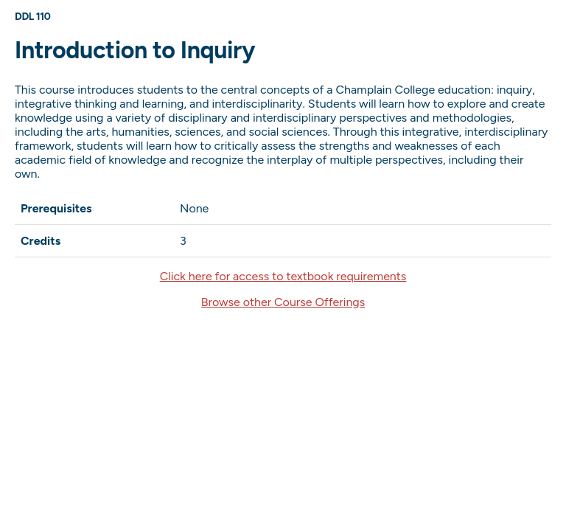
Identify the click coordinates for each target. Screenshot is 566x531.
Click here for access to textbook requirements (283, 276)
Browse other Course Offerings (283, 302)
